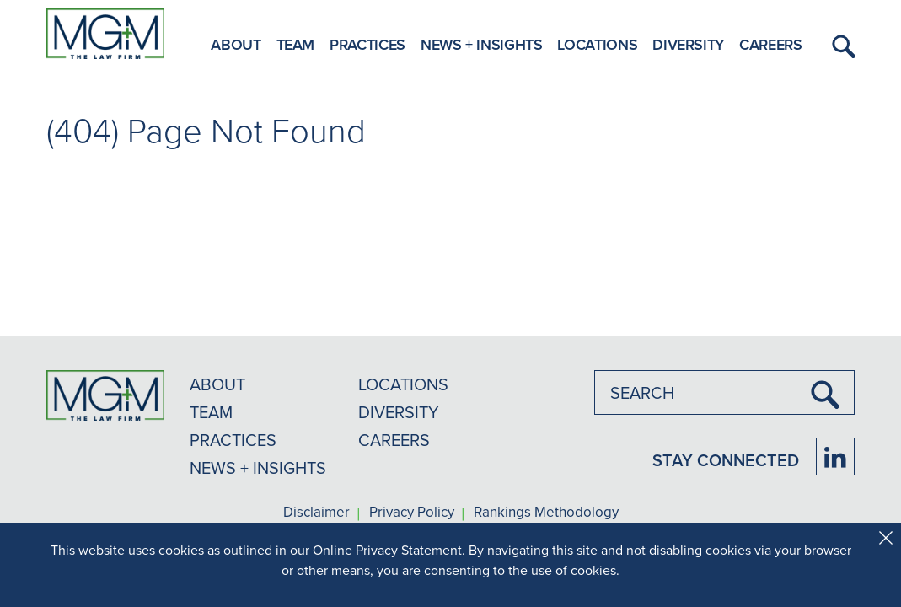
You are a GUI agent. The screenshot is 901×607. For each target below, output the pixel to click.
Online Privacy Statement (387, 549)
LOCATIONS (403, 384)
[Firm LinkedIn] (835, 456)
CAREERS (394, 439)
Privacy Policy (411, 512)
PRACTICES (233, 439)
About (235, 44)
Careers (770, 44)
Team (295, 44)
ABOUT (217, 384)
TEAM (211, 412)
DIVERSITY (398, 412)
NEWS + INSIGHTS (258, 467)
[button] (841, 46)
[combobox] (724, 392)
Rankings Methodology (546, 512)
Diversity (688, 44)
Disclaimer (316, 512)
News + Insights (482, 44)
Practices (367, 44)
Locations (597, 44)
